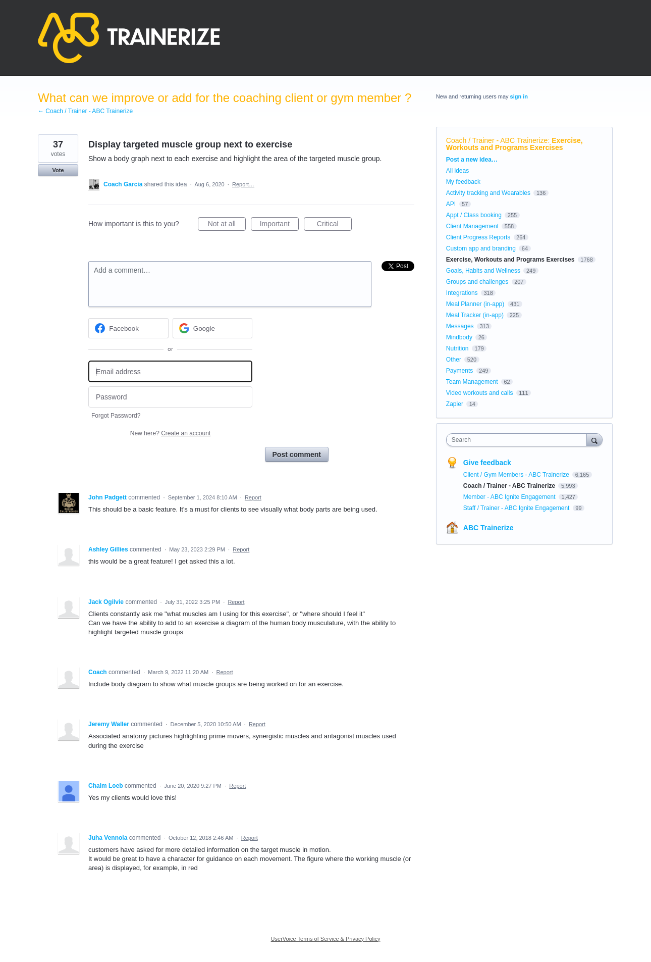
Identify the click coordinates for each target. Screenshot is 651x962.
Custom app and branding (481, 248)
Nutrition (457, 348)
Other (453, 359)
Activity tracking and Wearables (488, 192)
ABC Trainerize (488, 528)
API (451, 204)
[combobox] (519, 439)
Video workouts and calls (479, 392)
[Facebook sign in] (128, 328)
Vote (58, 170)
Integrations (462, 292)
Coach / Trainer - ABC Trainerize (497, 140)
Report (253, 497)
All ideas (457, 170)
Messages (460, 326)
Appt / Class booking (474, 215)
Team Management (472, 381)
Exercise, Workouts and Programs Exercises (514, 143)
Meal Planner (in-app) (475, 304)
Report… (243, 184)
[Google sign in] (213, 328)
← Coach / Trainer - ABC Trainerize (85, 111)
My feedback (463, 181)
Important (279, 225)
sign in (519, 96)
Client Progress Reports (478, 237)
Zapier (454, 404)
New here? (170, 433)
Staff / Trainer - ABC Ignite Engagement (517, 508)
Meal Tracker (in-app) (475, 315)
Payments (459, 370)
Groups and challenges (477, 281)
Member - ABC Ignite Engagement (510, 496)
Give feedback (487, 463)
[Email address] (170, 371)
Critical (334, 225)
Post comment (297, 454)
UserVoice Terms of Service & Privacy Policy (326, 939)
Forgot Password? (115, 415)
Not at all (227, 225)
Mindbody (459, 337)
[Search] (594, 439)
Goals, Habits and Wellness (483, 270)
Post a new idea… (472, 159)
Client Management (472, 226)
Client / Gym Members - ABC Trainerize (517, 474)
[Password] (170, 397)
